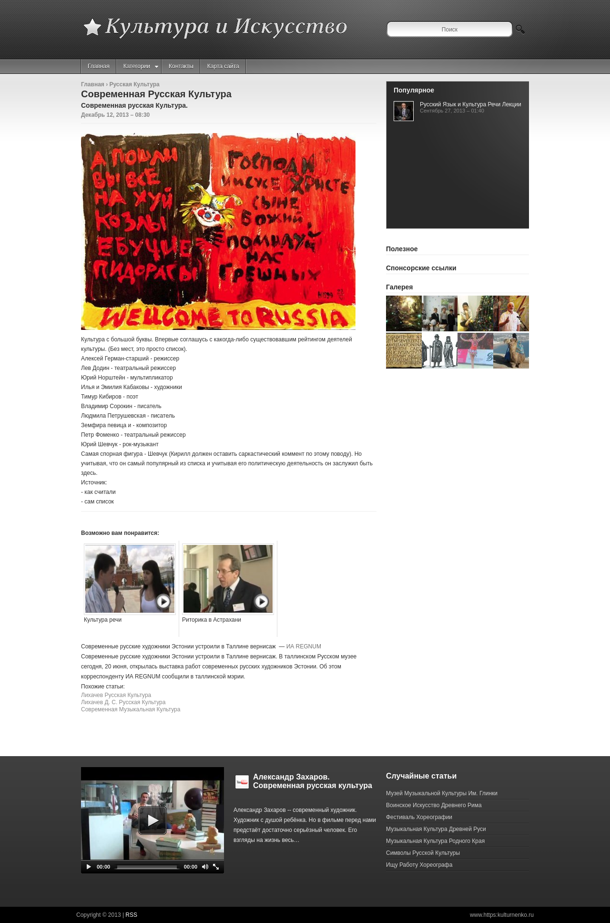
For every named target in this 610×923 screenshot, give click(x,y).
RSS (131, 915)
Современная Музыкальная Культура (130, 709)
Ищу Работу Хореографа (419, 864)
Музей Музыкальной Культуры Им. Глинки (442, 793)
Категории (140, 66)
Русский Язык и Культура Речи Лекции (470, 104)
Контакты (181, 66)
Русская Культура (134, 84)
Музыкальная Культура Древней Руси (436, 829)
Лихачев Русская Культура (116, 695)
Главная (99, 66)
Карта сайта (223, 66)
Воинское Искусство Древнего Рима (434, 805)
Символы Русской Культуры (423, 853)
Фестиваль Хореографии (419, 817)
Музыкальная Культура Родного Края (435, 841)
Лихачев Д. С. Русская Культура (123, 702)
